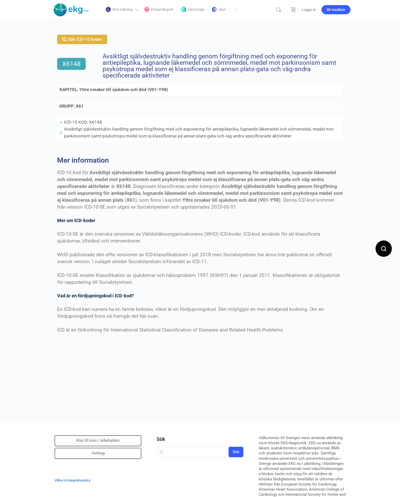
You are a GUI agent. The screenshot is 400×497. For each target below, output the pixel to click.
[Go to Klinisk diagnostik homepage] (71, 9)
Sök (161, 439)
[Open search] (384, 248)
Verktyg (98, 453)
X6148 (71, 64)
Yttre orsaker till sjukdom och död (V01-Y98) (123, 89)
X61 (80, 106)
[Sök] (278, 10)
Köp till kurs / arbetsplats (98, 440)
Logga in (309, 10)
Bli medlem (336, 10)
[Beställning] (293, 9)
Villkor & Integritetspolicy (72, 480)
